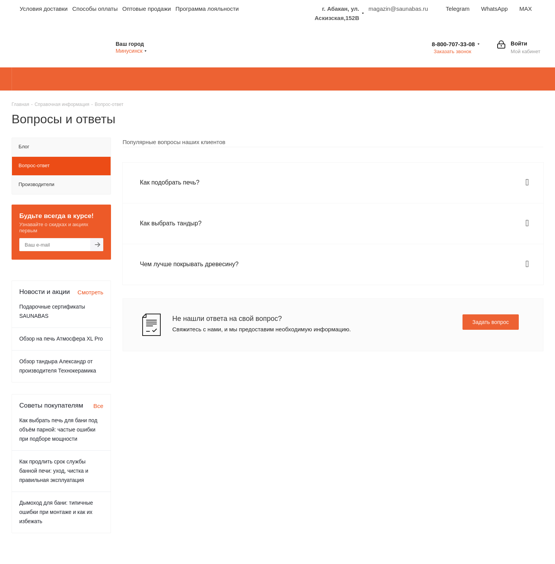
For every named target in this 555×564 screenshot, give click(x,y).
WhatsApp (494, 8)
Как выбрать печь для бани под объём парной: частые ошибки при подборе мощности (58, 429)
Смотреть (90, 292)
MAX (525, 8)
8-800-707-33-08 (453, 44)
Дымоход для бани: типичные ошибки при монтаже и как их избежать (56, 512)
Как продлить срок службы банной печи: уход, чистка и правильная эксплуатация (53, 470)
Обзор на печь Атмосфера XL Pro (61, 339)
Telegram (458, 8)
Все (98, 406)
